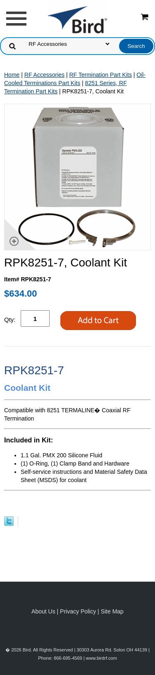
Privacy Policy (78, 611)
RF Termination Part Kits (100, 74)
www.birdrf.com (101, 658)
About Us (43, 611)
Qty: (10, 319)
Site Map (112, 611)
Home (11, 74)
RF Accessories (44, 74)
